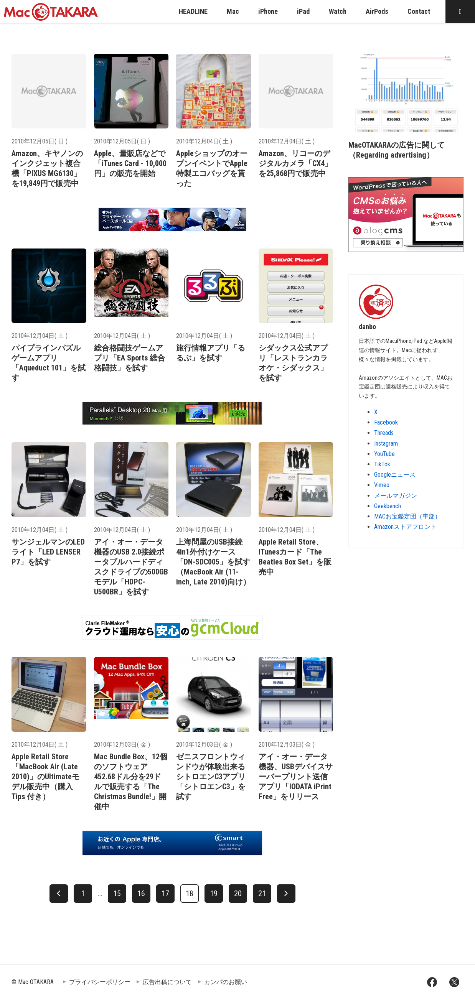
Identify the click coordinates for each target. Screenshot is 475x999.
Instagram (386, 443)
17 (165, 893)
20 (238, 893)
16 (141, 893)
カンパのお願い (225, 982)
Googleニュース (395, 474)
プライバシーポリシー (99, 982)
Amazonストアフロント (405, 526)
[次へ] (286, 893)
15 (117, 893)
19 (214, 893)
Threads (384, 432)
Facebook (386, 422)
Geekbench (387, 506)
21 (262, 893)
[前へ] (58, 893)
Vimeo (381, 485)
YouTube (384, 454)
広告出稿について (167, 982)
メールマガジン (395, 495)
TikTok (382, 464)
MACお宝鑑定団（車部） (407, 516)
